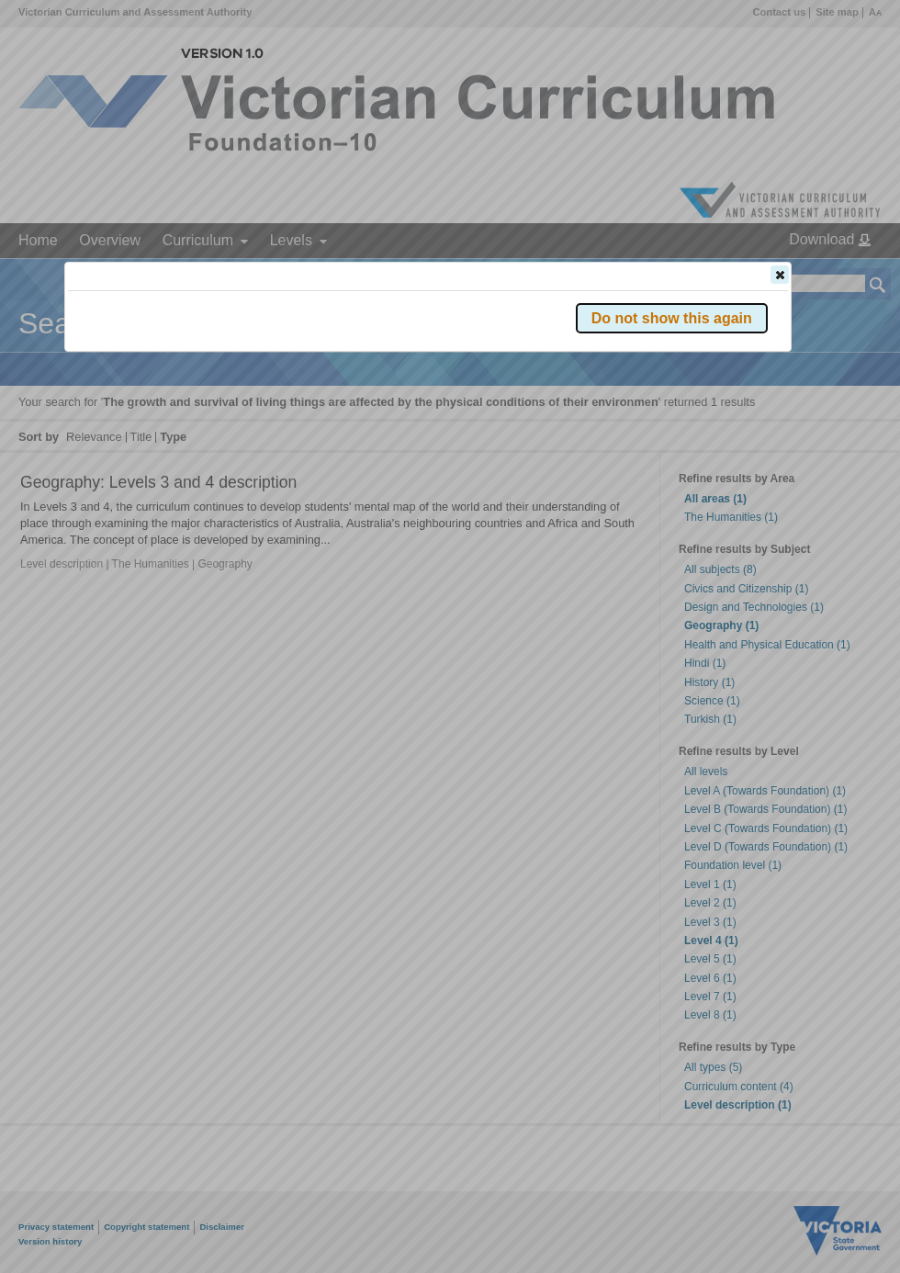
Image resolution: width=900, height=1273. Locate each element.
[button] (780, 274)
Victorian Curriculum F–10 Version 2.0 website (277, 378)
